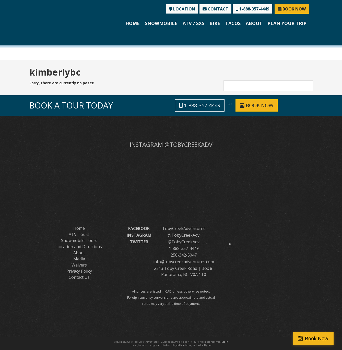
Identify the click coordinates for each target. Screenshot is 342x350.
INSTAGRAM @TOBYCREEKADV (171, 144)
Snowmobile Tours (79, 240)
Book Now (320, 338)
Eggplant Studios (161, 345)
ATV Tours (79, 234)
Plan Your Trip (286, 23)
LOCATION (182, 9)
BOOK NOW (292, 9)
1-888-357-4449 (252, 9)
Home (132, 23)
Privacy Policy (79, 271)
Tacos (233, 23)
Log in (224, 341)
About (254, 23)
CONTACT (215, 9)
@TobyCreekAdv (183, 235)
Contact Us (79, 277)
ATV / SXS (193, 23)
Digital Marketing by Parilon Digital (191, 345)
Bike (214, 23)
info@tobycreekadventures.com (183, 261)
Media (79, 259)
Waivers (79, 265)
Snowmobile (161, 23)
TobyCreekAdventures (183, 228)
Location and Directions (79, 246)
